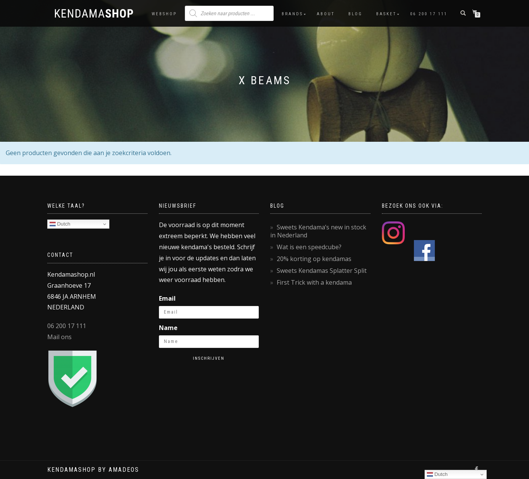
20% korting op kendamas (314, 259)
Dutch (60, 224)
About (326, 13)
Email (167, 298)
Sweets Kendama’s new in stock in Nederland (318, 231)
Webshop (164, 13)
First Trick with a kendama (314, 282)
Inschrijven (208, 358)
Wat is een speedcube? (309, 247)
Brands (292, 13)
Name (168, 328)
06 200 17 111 (428, 13)
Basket (386, 13)
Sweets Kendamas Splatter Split (322, 270)
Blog (355, 13)
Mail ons (59, 337)
